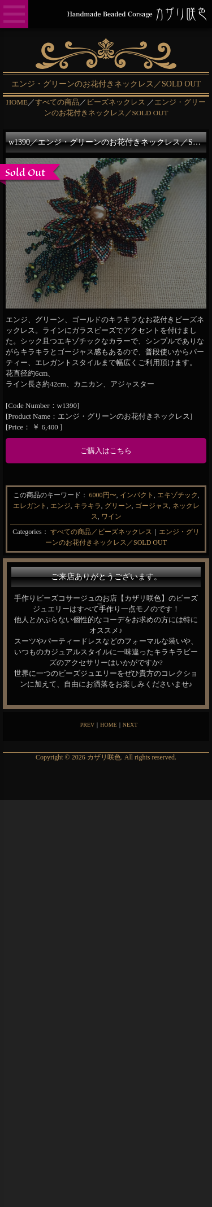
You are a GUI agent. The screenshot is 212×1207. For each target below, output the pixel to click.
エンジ (60, 506)
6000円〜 (102, 495)
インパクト (137, 495)
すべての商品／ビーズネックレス (101, 532)
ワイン (111, 516)
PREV (87, 725)
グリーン (118, 506)
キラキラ (87, 506)
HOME (108, 725)
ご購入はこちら (106, 450)
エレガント (30, 506)
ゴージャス (152, 506)
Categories (26, 532)
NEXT (130, 725)
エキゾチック (177, 495)
